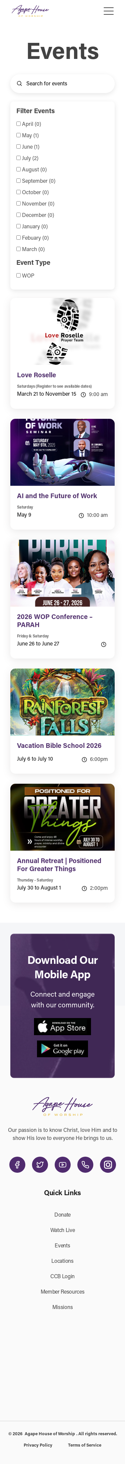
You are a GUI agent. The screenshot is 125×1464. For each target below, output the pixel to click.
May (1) (30, 136)
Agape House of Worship (50, 1434)
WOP (28, 276)
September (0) (38, 181)
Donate (62, 1215)
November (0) (38, 204)
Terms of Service (84, 1445)
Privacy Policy (38, 1445)
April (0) (31, 124)
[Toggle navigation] (109, 10)
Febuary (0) (35, 238)
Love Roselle (36, 375)
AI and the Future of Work (57, 496)
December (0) (38, 215)
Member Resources (63, 1292)
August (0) (34, 170)
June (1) (30, 147)
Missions (62, 1307)
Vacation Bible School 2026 (59, 746)
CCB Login (62, 1277)
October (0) (35, 193)
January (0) (35, 227)
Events (62, 1246)
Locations (62, 1261)
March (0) (33, 249)
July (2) (30, 158)
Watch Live (62, 1230)
